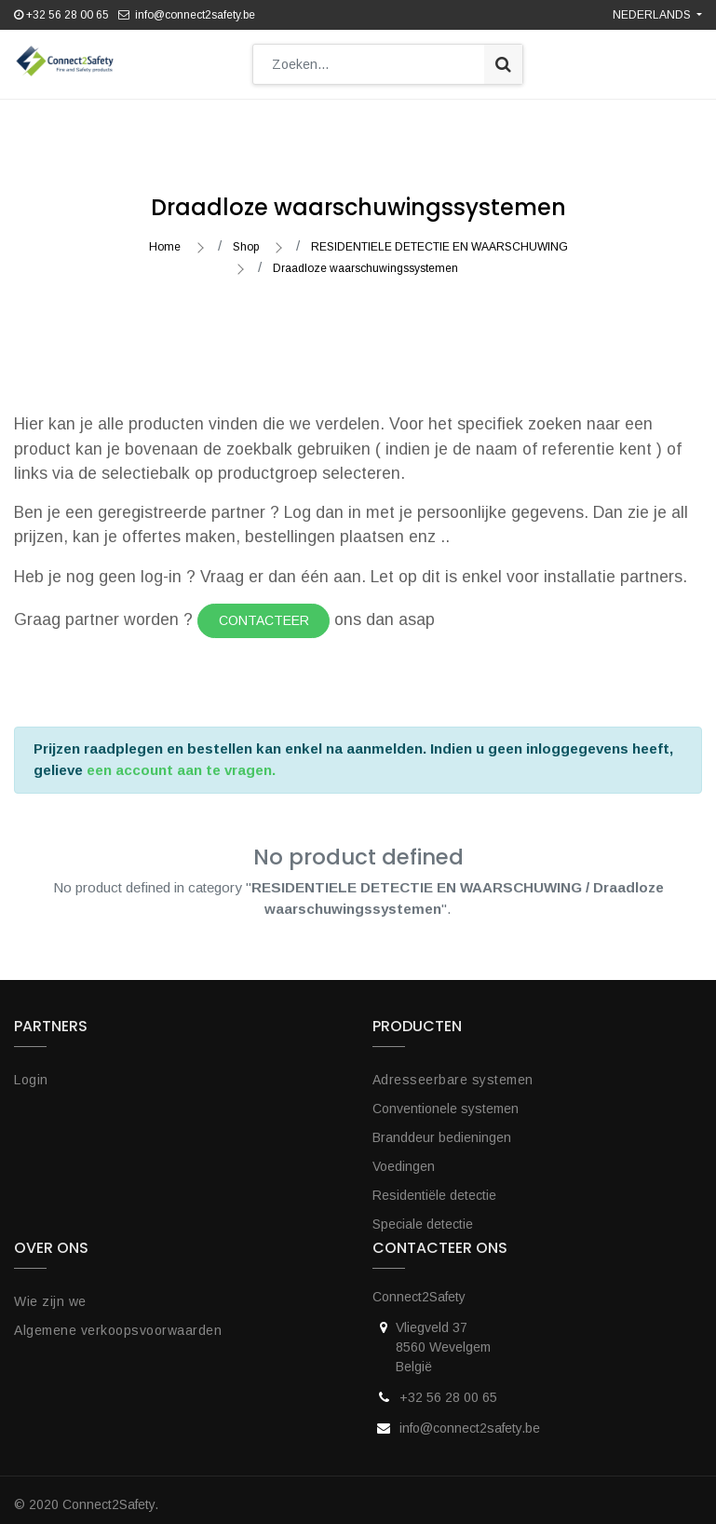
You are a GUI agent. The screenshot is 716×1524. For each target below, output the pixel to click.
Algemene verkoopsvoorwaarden (118, 1320)
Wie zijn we (50, 1292)
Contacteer (264, 611)
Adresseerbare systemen (453, 1070)
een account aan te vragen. (181, 761)
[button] (408, 119)
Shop (246, 237)
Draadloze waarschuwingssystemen (365, 258)
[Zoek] (503, 64)
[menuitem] (99, 119)
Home (165, 237)
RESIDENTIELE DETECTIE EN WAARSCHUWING (439, 237)
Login (31, 1070)
